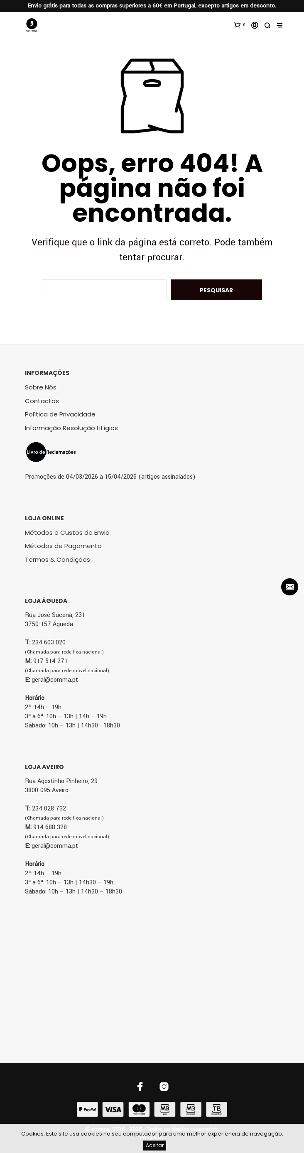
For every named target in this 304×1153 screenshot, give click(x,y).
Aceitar (155, 1145)
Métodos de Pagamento (63, 545)
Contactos (42, 401)
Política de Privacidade (60, 414)
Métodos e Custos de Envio (67, 532)
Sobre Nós (40, 387)
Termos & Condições (57, 559)
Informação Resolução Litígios (71, 428)
